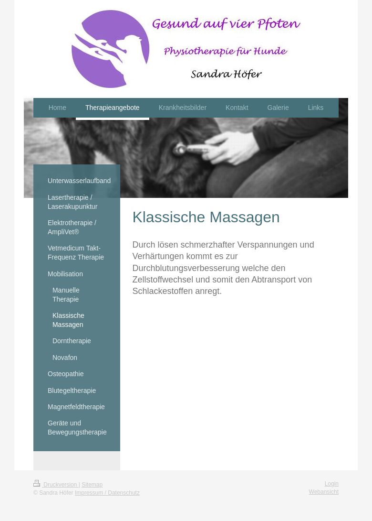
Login (332, 483)
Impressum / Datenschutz (107, 492)
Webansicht (324, 491)
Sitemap (92, 484)
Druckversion (56, 484)
